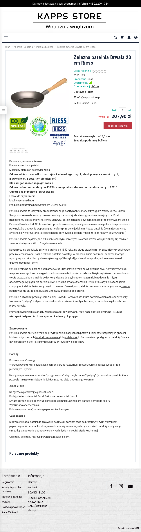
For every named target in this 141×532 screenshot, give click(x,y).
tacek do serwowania (47, 337)
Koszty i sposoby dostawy (11, 489)
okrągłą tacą (34, 290)
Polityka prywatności (14, 507)
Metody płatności (12, 496)
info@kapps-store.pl (87, 97)
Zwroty (6, 501)
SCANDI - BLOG (36, 492)
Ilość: (115, 110)
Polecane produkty (24, 453)
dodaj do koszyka (118, 125)
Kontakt (32, 487)
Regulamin (8, 482)
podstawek (70, 337)
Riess (90, 79)
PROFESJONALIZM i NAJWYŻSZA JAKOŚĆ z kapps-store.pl (39, 504)
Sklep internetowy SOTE (128, 528)
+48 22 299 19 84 (99, 3)
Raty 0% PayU (10, 512)
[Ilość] (122, 110)
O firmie (32, 482)
